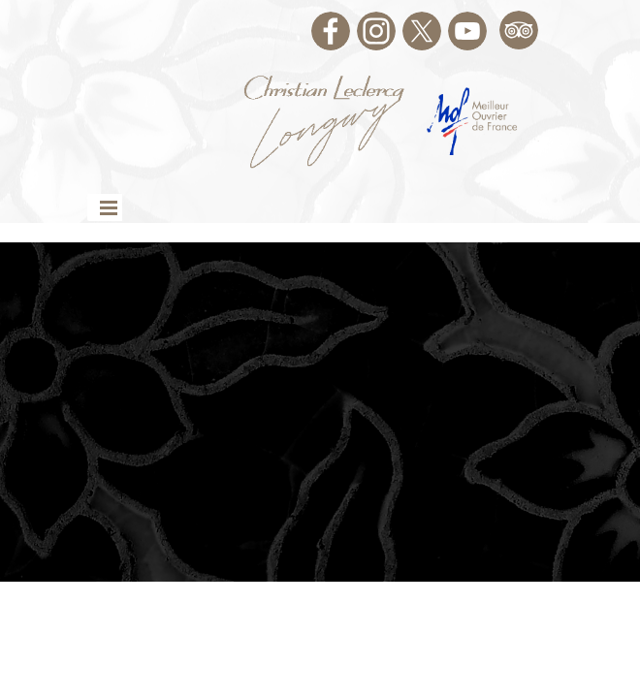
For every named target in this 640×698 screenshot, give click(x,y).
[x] (421, 31)
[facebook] (330, 31)
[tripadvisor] (518, 30)
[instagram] (376, 31)
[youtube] (467, 31)
